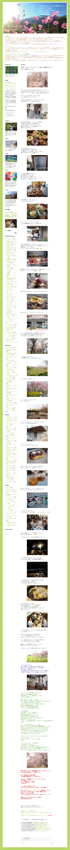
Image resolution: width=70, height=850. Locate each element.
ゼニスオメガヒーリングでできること (11, 300)
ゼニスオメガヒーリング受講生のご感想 (11, 314)
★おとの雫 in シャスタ (11, 425)
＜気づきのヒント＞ (10, 519)
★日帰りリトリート (28, 839)
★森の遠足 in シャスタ (11, 444)
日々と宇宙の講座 (10, 332)
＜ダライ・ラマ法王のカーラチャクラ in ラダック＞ (11, 513)
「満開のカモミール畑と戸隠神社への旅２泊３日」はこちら (34, 815)
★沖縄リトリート (10, 448)
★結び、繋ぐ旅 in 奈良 (11, 457)
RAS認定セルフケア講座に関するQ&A (11, 245)
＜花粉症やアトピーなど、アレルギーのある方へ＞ (11, 525)
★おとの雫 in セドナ (10, 428)
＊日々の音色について (10, 342)
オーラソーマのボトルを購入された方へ (11, 490)
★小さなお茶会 (9, 377)
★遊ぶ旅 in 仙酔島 (10, 461)
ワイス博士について (10, 325)
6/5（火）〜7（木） (26, 813)
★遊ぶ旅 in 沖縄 (9, 468)
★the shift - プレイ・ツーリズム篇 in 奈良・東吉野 (11, 420)
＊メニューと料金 (10, 338)
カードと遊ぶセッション (11, 290)
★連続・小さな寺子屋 (10, 403)
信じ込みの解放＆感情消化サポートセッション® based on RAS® (10, 85)
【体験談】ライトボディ (11, 275)
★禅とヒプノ (9, 398)
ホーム (37, 843)
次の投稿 (23, 843)
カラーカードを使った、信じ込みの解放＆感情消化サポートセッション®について (11, 287)
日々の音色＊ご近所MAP (11, 491)
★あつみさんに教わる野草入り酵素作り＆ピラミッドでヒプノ (11, 354)
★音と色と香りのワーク (11, 405)
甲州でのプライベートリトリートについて (11, 482)
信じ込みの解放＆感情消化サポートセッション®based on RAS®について (11, 329)
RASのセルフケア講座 (29, 726)
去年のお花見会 (28, 92)
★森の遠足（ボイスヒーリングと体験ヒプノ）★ (11, 388)
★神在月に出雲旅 (10, 453)
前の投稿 (51, 843)
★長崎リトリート (10, 472)
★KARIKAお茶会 (9, 347)
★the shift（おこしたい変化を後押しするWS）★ (11, 350)
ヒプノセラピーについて (11, 321)
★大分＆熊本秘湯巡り (10, 435)
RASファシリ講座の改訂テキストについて (11, 239)
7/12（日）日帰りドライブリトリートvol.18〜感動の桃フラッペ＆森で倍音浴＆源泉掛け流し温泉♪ (11, 215)
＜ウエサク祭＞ (9, 505)
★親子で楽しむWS (10, 402)
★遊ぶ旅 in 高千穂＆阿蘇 (11, 470)
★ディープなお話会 (10, 367)
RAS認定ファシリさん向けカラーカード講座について (11, 255)
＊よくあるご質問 (10, 335)
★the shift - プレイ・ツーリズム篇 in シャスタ (11, 417)
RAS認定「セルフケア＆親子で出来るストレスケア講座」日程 (11, 242)
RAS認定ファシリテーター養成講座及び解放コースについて (11, 262)
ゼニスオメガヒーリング (34, 790)
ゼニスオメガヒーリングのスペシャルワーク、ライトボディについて (11, 305)
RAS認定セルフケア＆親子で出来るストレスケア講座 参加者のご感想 (11, 248)
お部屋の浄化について (10, 281)
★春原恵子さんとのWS (11, 382)
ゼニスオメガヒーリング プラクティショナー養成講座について (11, 296)
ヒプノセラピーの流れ (10, 324)
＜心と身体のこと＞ (10, 518)
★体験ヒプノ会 (9, 371)
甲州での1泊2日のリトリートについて (11, 479)
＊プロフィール (9, 336)
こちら (7, 61)
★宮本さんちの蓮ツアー (11, 437)
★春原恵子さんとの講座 (11, 385)
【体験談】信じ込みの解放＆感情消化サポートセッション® (11, 279)
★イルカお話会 (9, 360)
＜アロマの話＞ (9, 501)
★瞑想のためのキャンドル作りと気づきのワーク (11, 395)
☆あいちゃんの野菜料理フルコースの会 (11, 408)
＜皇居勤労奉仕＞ (10, 522)
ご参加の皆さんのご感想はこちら (40, 822)
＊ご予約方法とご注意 (10, 333)
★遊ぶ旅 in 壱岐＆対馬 (11, 462)
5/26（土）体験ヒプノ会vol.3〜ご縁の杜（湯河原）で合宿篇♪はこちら (37, 812)
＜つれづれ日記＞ (10, 496)
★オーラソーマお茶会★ (11, 364)
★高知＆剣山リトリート (11, 474)
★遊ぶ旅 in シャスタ (10, 459)
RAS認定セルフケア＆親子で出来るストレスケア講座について (11, 252)
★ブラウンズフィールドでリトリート (11, 433)
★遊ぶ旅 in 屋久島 (10, 467)
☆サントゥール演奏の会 (11, 410)
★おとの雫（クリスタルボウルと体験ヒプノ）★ (11, 357)
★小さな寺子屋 (9, 378)
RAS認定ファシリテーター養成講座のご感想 (11, 259)
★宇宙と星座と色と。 (10, 375)
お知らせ (8, 487)
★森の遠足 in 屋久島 (10, 447)
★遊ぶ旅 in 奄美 (9, 465)
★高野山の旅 (9, 476)
